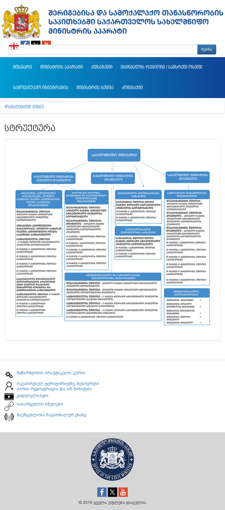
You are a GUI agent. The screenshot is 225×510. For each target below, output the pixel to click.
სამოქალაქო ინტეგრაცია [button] (40, 87)
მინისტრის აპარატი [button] (61, 67)
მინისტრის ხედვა (95, 87)
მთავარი (22, 67)
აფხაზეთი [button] (101, 67)
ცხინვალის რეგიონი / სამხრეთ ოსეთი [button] (161, 67)
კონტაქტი (132, 87)
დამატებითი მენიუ (24, 107)
